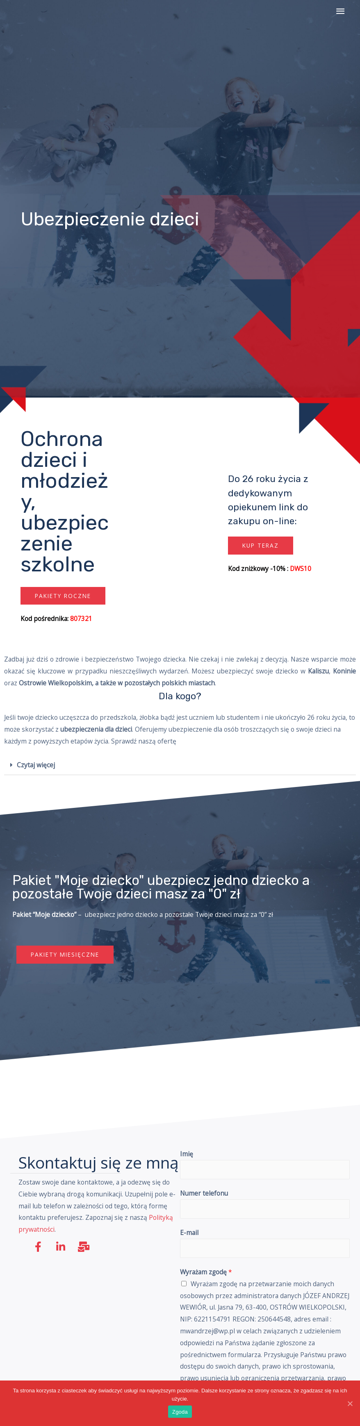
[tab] (180, 765)
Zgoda (180, 1412)
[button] (63, 596)
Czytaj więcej (36, 764)
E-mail (189, 1232)
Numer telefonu (204, 1193)
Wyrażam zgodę (206, 1271)
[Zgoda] (350, 1403)
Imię (186, 1153)
